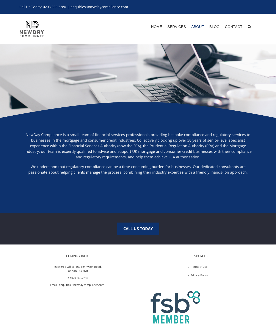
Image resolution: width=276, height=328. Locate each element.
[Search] (249, 29)
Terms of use (199, 267)
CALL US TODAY (138, 228)
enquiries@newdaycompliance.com (99, 7)
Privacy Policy (199, 275)
